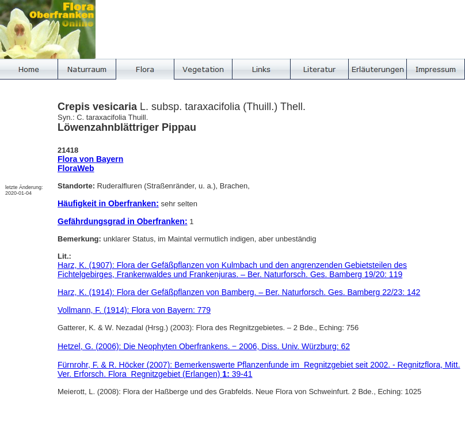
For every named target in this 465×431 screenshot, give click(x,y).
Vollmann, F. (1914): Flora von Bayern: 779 (134, 310)
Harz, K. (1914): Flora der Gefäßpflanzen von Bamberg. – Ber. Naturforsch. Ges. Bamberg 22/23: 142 (239, 292)
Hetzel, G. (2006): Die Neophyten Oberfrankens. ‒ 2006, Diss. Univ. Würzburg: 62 (204, 346)
